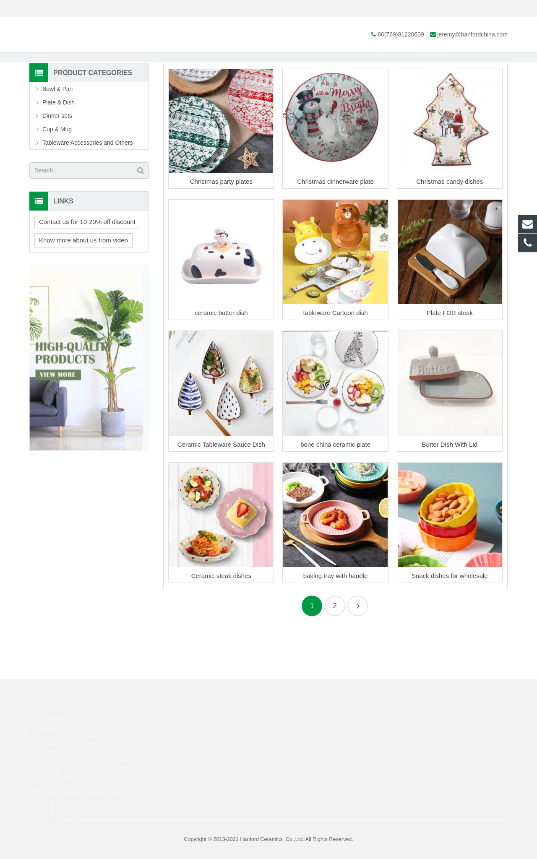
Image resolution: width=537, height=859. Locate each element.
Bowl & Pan (57, 141)
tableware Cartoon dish (335, 365)
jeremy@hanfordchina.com (130, 8)
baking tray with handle (335, 627)
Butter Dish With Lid (450, 496)
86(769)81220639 (59, 8)
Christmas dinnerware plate (335, 233)
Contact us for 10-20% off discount (87, 273)
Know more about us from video (83, 292)
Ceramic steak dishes (221, 627)
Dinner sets (57, 167)
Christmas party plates (221, 233)
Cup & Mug (57, 181)
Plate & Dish (268, 74)
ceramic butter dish (221, 365)
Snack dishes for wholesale (450, 627)
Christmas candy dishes (449, 233)
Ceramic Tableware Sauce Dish (221, 496)
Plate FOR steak (450, 365)
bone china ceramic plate (335, 496)
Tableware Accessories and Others (87, 194)
